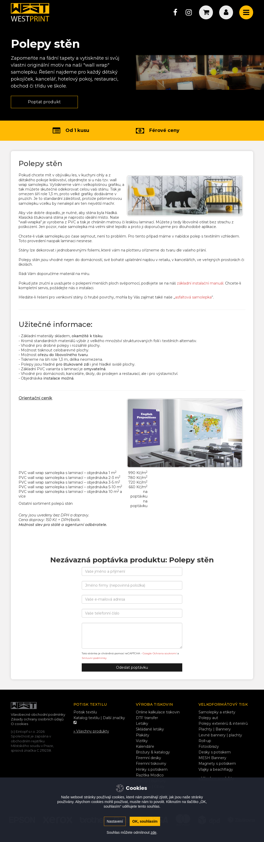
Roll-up (205, 740)
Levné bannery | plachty (220, 735)
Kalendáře (145, 746)
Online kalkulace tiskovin (158, 712)
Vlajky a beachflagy (216, 769)
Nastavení (115, 821)
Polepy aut (208, 717)
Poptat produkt (44, 101)
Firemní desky (148, 758)
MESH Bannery (212, 758)
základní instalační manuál (200, 283)
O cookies (19, 724)
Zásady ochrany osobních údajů (37, 719)
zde (153, 832)
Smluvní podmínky (94, 658)
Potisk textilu (85, 712)
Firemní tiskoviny (151, 763)
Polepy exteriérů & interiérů (223, 723)
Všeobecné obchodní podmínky (38, 714)
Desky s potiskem (215, 752)
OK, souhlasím (145, 821)
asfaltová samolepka (193, 297)
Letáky (142, 723)
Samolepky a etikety (217, 712)
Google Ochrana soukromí (160, 653)
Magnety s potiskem (217, 763)
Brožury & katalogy (153, 752)
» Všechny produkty (91, 731)
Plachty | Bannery (215, 729)
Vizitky (142, 740)
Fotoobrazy (209, 746)
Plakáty (142, 735)
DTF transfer (147, 717)
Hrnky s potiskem (152, 769)
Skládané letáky (150, 729)
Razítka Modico (150, 775)
